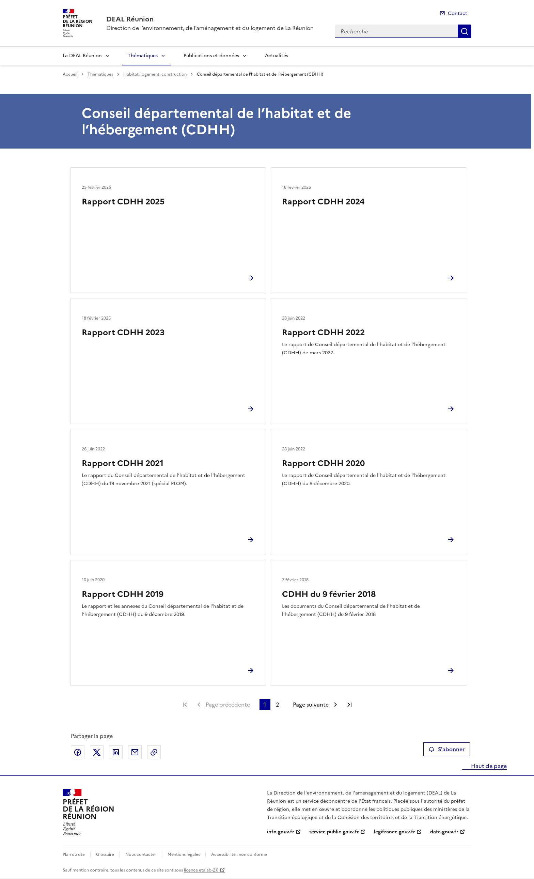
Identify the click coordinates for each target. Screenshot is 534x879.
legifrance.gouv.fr (394, 831)
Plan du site (74, 854)
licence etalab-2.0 (201, 870)
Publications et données (211, 55)
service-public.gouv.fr (334, 831)
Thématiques (143, 55)
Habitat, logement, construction (155, 74)
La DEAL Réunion (82, 55)
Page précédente (228, 704)
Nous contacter (140, 854)
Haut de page (488, 766)
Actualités (276, 55)
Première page (184, 704)
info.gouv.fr (280, 831)
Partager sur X (97, 752)
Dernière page (349, 704)
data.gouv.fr (444, 831)
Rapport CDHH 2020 (323, 463)
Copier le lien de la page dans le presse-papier (154, 752)
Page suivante (311, 704)
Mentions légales (184, 854)
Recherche (464, 31)
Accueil (70, 74)
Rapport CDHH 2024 (323, 202)
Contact (457, 13)
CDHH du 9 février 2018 (329, 594)
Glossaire (105, 854)
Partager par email (135, 752)
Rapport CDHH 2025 (123, 202)
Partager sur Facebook (77, 752)
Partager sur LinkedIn (116, 752)
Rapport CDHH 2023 (123, 332)
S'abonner (447, 749)
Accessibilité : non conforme (239, 854)
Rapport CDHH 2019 (122, 594)
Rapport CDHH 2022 (323, 332)
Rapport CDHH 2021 (122, 463)
